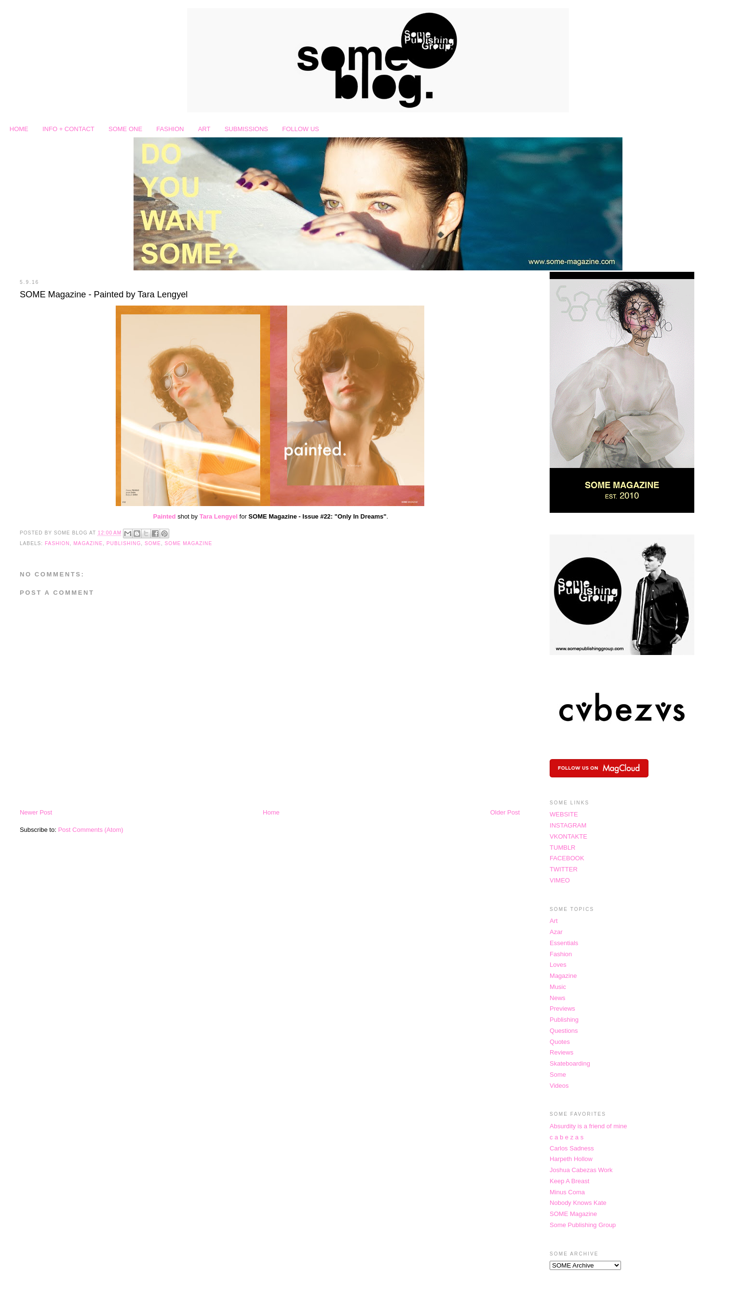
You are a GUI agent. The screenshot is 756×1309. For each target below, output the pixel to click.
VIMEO (560, 880)
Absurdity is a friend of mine (588, 1126)
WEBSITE (564, 814)
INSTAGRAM (568, 825)
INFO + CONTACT (68, 129)
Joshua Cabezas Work (581, 1170)
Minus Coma (567, 1192)
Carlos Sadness (572, 1148)
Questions (564, 1030)
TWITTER (564, 869)
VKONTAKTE (568, 836)
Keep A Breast (569, 1181)
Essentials (564, 943)
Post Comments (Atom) (90, 829)
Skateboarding (570, 1063)
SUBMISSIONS (246, 129)
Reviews (561, 1052)
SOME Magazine (188, 543)
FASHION (170, 129)
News (558, 998)
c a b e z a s (566, 1137)
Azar (556, 931)
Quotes (560, 1041)
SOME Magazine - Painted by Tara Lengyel (104, 294)
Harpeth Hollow (571, 1158)
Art (554, 920)
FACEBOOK (567, 858)
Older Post (505, 812)
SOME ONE (125, 129)
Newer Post (36, 812)
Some (153, 543)
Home (271, 812)
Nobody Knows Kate (578, 1202)
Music (558, 986)
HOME (19, 129)
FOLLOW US (300, 129)
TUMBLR (562, 847)
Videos (559, 1085)
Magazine (88, 543)
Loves (558, 964)
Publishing (124, 543)
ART (204, 129)
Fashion (57, 543)
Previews (562, 1008)
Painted (164, 516)
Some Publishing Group (583, 1225)
